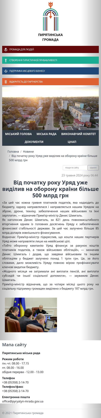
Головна (13, 151)
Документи (34, 142)
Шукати (93, 167)
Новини (28, 151)
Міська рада (46, 134)
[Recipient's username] (75, 167)
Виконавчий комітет (78, 134)
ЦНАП (72, 142)
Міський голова (18, 134)
